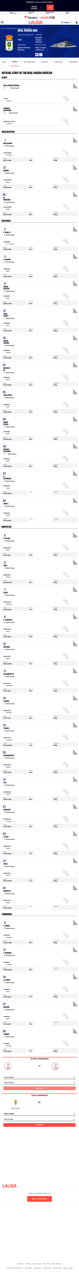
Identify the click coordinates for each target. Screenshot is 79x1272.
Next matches (29, 62)
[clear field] (74, 1114)
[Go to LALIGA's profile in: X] (36, 54)
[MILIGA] (76, 22)
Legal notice (37, 1268)
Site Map (28, 1263)
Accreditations (37, 1263)
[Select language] (67, 22)
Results (45, 62)
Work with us (47, 1263)
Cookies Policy (57, 1268)
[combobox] (39, 1077)
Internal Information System (15, 1268)
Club (3, 62)
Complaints (20, 1263)
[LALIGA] (36, 22)
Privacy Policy (47, 1268)
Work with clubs (57, 1263)
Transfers (73, 62)
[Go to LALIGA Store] (39, 17)
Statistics (58, 62)
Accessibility (28, 1268)
